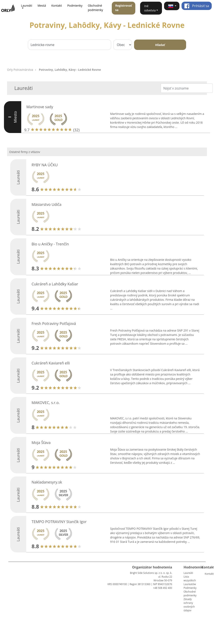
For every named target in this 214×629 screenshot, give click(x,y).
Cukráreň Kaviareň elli (50, 362)
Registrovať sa (123, 8)
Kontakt (56, 5)
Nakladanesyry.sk (46, 482)
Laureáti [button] (26, 5)
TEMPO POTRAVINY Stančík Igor (59, 521)
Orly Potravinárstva (20, 70)
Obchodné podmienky (95, 8)
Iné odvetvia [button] (150, 8)
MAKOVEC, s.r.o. (45, 402)
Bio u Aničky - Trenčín (50, 243)
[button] (171, 6)
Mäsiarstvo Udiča (46, 204)
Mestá (42, 5)
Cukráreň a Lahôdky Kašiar (54, 283)
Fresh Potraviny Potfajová (53, 323)
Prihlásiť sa (196, 5)
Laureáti (188, 573)
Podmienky (74, 5)
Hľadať (160, 45)
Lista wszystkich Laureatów (190, 580)
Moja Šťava (41, 442)
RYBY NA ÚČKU (44, 164)
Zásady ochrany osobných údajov (189, 604)
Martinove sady (39, 106)
